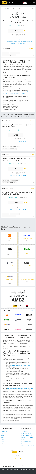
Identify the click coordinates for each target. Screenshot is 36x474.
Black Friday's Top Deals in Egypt (27, 446)
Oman (2, 439)
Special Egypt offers (26, 433)
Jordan (2, 445)
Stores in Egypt (24, 431)
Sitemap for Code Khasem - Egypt (27, 438)
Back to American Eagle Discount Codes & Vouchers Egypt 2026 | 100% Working (18, 42)
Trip (27, 240)
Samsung (9, 254)
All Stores (9, 8)
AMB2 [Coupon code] (16, 31)
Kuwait (2, 435)
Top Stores (6, 310)
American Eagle (16, 8)
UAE (2, 433)
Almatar (9, 283)
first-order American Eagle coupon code (20, 365)
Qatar (2, 441)
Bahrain (3, 437)
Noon (9, 268)
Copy (25, 30)
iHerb (27, 255)
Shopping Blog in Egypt (26, 435)
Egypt (2, 443)
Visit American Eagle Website (18, 39)
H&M (27, 281)
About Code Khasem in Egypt (26, 442)
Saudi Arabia (4, 431)
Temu (9, 240)
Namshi (26, 268)
